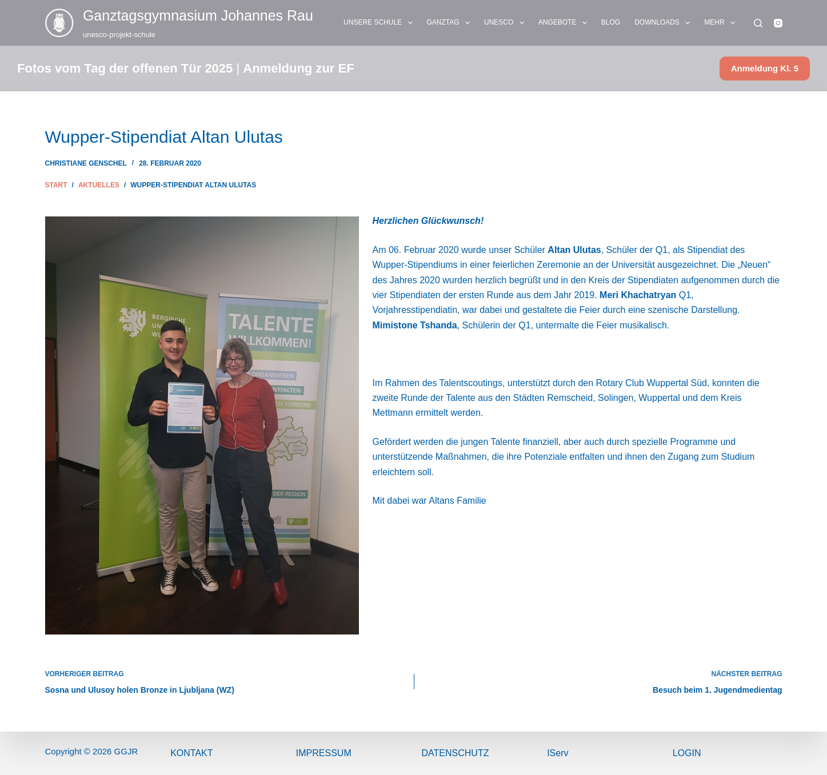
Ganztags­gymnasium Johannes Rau (198, 15)
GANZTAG (451, 23)
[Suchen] (758, 23)
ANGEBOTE (565, 23)
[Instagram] (778, 23)
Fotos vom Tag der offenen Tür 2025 (125, 68)
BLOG (610, 22)
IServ (557, 753)
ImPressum (323, 753)
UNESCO (506, 23)
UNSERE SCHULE (380, 23)
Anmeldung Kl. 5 (764, 68)
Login (687, 753)
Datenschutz (455, 753)
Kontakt (191, 753)
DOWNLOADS (664, 23)
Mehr (722, 23)
